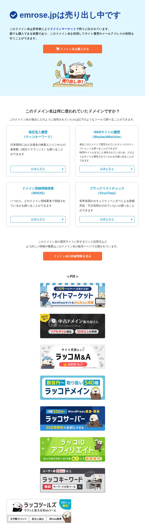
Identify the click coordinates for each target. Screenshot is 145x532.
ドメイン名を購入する (72, 49)
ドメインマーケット (63, 28)
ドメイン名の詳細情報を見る (72, 256)
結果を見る (47, 169)
